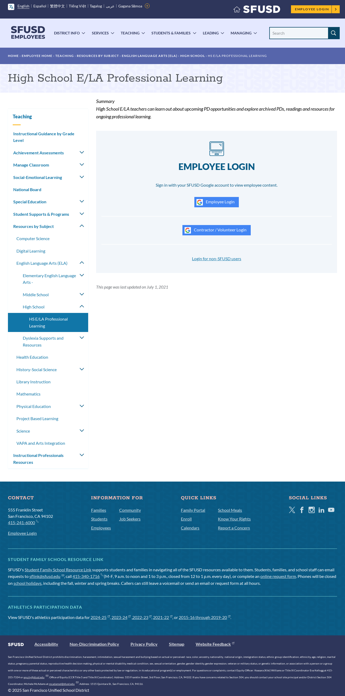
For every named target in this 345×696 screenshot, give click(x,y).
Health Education (32, 357)
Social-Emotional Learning (37, 177)
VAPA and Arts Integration (40, 443)
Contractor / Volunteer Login (216, 230)
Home (13, 56)
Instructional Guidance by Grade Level (43, 137)
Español (39, 6)
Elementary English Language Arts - (49, 279)
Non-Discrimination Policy (94, 643)
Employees (101, 527)
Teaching (130, 33)
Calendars (190, 527)
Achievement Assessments (38, 152)
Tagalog (96, 6)
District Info (67, 33)
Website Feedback (215, 643)
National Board (27, 189)
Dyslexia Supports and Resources (43, 341)
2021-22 (162, 617)
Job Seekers (130, 518)
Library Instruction (33, 381)
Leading (211, 33)
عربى (110, 6)
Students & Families (171, 33)
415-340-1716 (88, 576)
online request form (278, 576)
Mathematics (28, 393)
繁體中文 (57, 6)
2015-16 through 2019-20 (204, 617)
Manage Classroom (31, 164)
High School (192, 56)
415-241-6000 (23, 522)
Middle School (36, 294)
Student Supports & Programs (41, 214)
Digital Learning (30, 250)
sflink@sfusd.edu (46, 576)
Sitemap (176, 643)
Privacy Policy (144, 643)
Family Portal (193, 510)
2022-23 (142, 617)
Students (99, 518)
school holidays (28, 583)
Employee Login (316, 9)
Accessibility (46, 643)
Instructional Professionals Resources (38, 459)
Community (130, 510)
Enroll (186, 518)
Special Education (29, 201)
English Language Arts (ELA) (149, 56)
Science (23, 430)
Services (100, 33)
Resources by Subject (98, 56)
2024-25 (100, 617)
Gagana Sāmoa (130, 6)
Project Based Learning (37, 418)
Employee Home (37, 56)
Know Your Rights (234, 518)
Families (98, 510)
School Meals (230, 510)
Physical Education (33, 406)
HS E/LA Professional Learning (48, 322)
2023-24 (121, 617)
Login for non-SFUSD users (216, 258)
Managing (241, 33)
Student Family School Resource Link (58, 569)
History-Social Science (36, 369)
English (23, 6)
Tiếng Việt (77, 6)
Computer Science (33, 238)
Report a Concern (234, 527)
